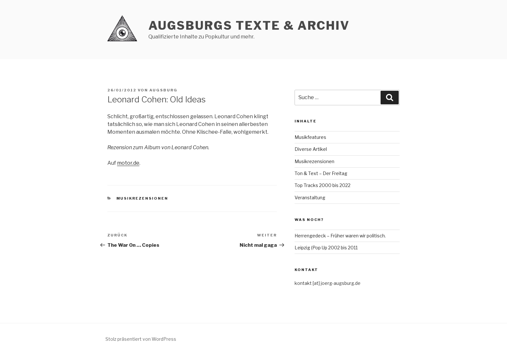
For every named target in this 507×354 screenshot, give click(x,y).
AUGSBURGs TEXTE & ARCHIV (249, 25)
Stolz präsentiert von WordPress (140, 339)
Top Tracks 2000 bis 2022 (323, 185)
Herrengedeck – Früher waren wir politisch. (340, 235)
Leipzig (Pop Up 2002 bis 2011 (326, 247)
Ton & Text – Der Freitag (321, 173)
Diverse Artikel (311, 149)
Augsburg (163, 90)
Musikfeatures (310, 137)
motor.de (128, 163)
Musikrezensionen (142, 198)
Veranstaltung (310, 197)
